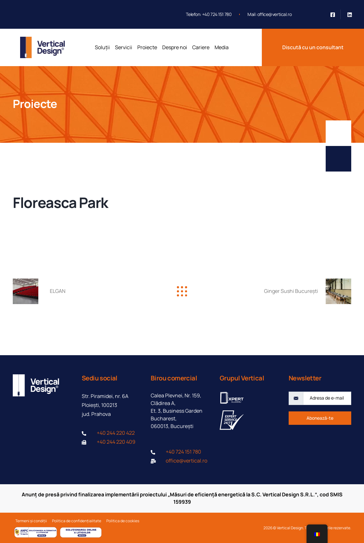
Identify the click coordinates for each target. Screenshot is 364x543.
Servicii (123, 47)
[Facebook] (333, 14)
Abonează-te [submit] (320, 418)
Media (222, 47)
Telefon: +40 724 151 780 (208, 14)
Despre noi (174, 47)
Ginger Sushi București (291, 290)
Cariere (200, 47)
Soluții (102, 47)
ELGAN (57, 290)
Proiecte (147, 47)
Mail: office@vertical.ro (269, 14)
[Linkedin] (350, 14)
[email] (327, 398)
